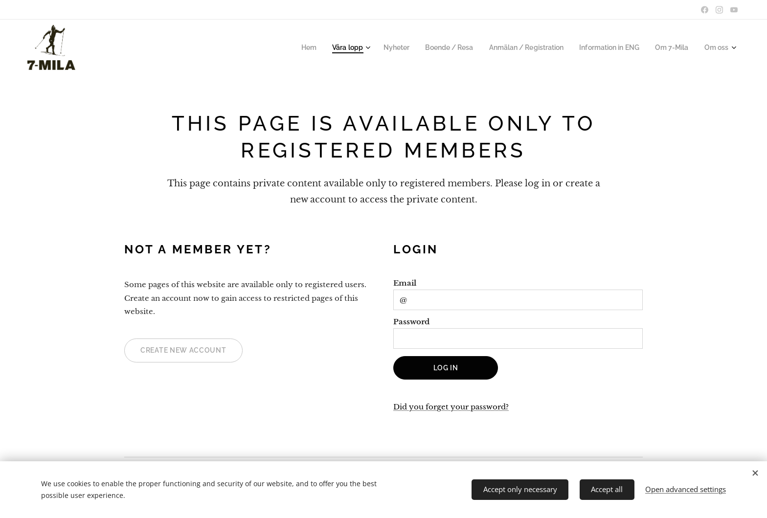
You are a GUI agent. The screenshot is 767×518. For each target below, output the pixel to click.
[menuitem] (323, 47)
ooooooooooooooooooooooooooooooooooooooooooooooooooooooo (50, 47)
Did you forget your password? (451, 407)
